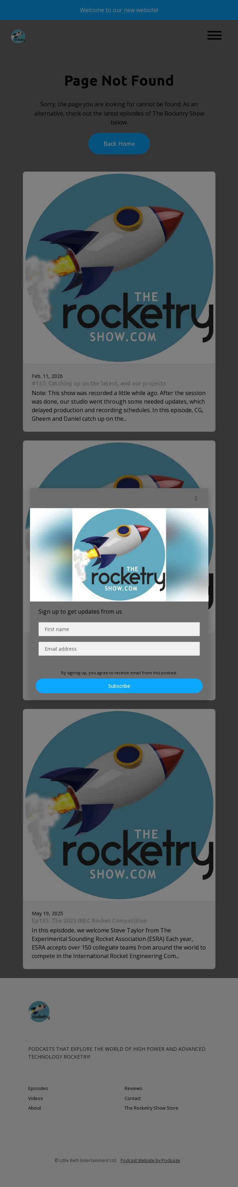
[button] (196, 498)
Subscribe (119, 685)
